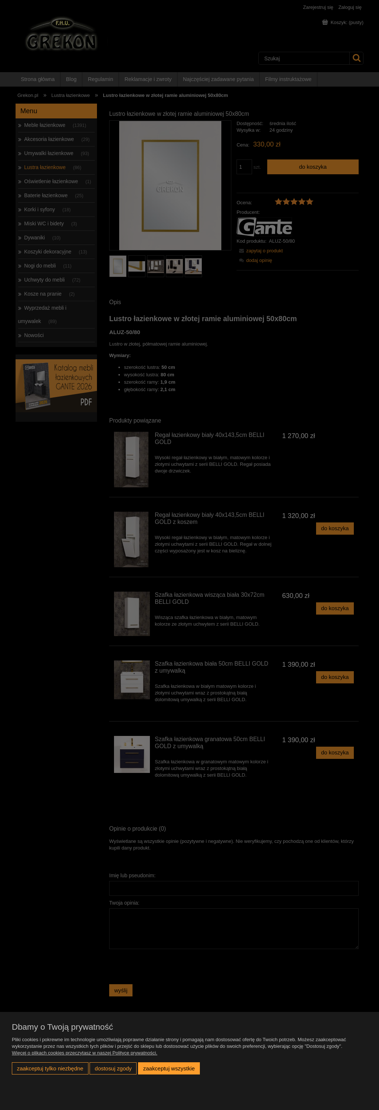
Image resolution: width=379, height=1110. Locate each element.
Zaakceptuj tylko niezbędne (50, 1068)
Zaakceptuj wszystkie (169, 1068)
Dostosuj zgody (113, 1068)
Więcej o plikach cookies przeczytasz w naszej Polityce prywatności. (84, 1053)
